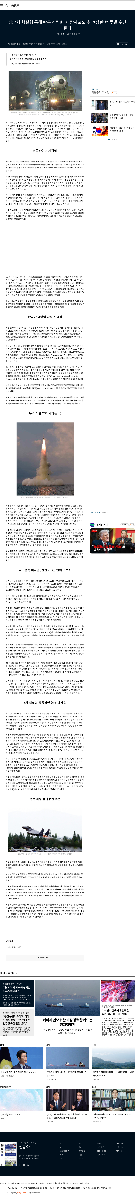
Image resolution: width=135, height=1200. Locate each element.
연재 (99, 1143)
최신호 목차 (101, 1147)
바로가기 (124, 525)
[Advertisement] (24, 248)
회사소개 (10, 1183)
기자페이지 (101, 1155)
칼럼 (61, 1159)
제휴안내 (34, 1183)
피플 (80, 1155)
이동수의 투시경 (100, 92)
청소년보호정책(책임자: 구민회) (77, 1183)
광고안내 (119, 1151)
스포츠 (62, 1155)
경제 (80, 1143)
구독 (114, 93)
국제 (80, 1147)
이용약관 (48, 1183)
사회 (61, 1147)
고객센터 (41, 1183)
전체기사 (82, 1159)
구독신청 (119, 1147)
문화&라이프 (64, 1151)
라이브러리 (101, 1151)
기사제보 (119, 1143)
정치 (61, 1143)
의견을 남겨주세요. (15, 947)
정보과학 (82, 1151)
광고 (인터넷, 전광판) (22, 1183)
